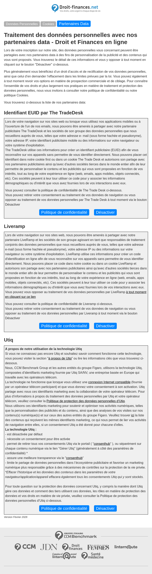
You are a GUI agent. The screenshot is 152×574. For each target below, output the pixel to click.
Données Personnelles (22, 24)
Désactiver (105, 212)
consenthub (102, 443)
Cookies (48, 24)
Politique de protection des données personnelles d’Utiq (86, 401)
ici (132, 415)
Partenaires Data (74, 24)
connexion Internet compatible (109, 382)
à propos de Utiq (59, 358)
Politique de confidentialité (64, 212)
